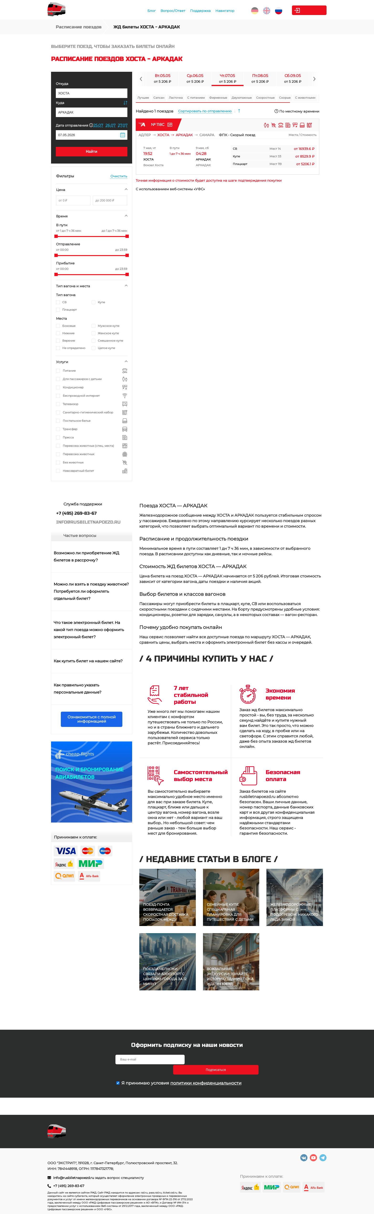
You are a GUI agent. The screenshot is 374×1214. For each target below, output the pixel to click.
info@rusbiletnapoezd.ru (74, 1178)
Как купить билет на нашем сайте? (88, 661)
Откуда (62, 84)
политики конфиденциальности (205, 1072)
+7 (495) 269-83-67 (68, 1186)
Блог (140, 11)
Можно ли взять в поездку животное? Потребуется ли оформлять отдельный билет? (91, 591)
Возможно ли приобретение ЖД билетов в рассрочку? (86, 556)
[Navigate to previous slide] (141, 79)
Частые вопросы (79, 535)
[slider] (56, 236)
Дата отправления (74, 125)
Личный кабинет (307, 10)
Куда (60, 103)
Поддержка (188, 11)
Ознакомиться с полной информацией (92, 719)
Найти (91, 151)
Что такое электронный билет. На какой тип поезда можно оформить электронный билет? (89, 629)
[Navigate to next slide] (314, 79)
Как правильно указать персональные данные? (77, 688)
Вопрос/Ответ (161, 11)
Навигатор (213, 11)
